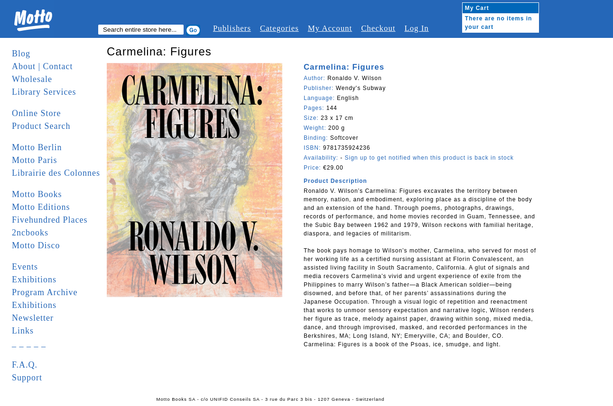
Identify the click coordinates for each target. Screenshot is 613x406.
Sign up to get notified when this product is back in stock (428, 157)
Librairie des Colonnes (56, 173)
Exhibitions (34, 279)
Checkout (378, 28)
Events (25, 266)
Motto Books (37, 194)
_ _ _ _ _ (29, 343)
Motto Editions (41, 207)
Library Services (44, 92)
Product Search (41, 126)
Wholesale (32, 79)
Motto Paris (34, 160)
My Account (330, 28)
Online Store (36, 113)
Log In (416, 28)
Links (23, 330)
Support (27, 377)
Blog (21, 53)
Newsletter (33, 318)
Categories (279, 28)
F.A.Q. (24, 365)
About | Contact (42, 66)
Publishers (232, 28)
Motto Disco (36, 245)
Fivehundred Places (49, 220)
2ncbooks (30, 232)
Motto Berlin (37, 147)
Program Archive (44, 292)
